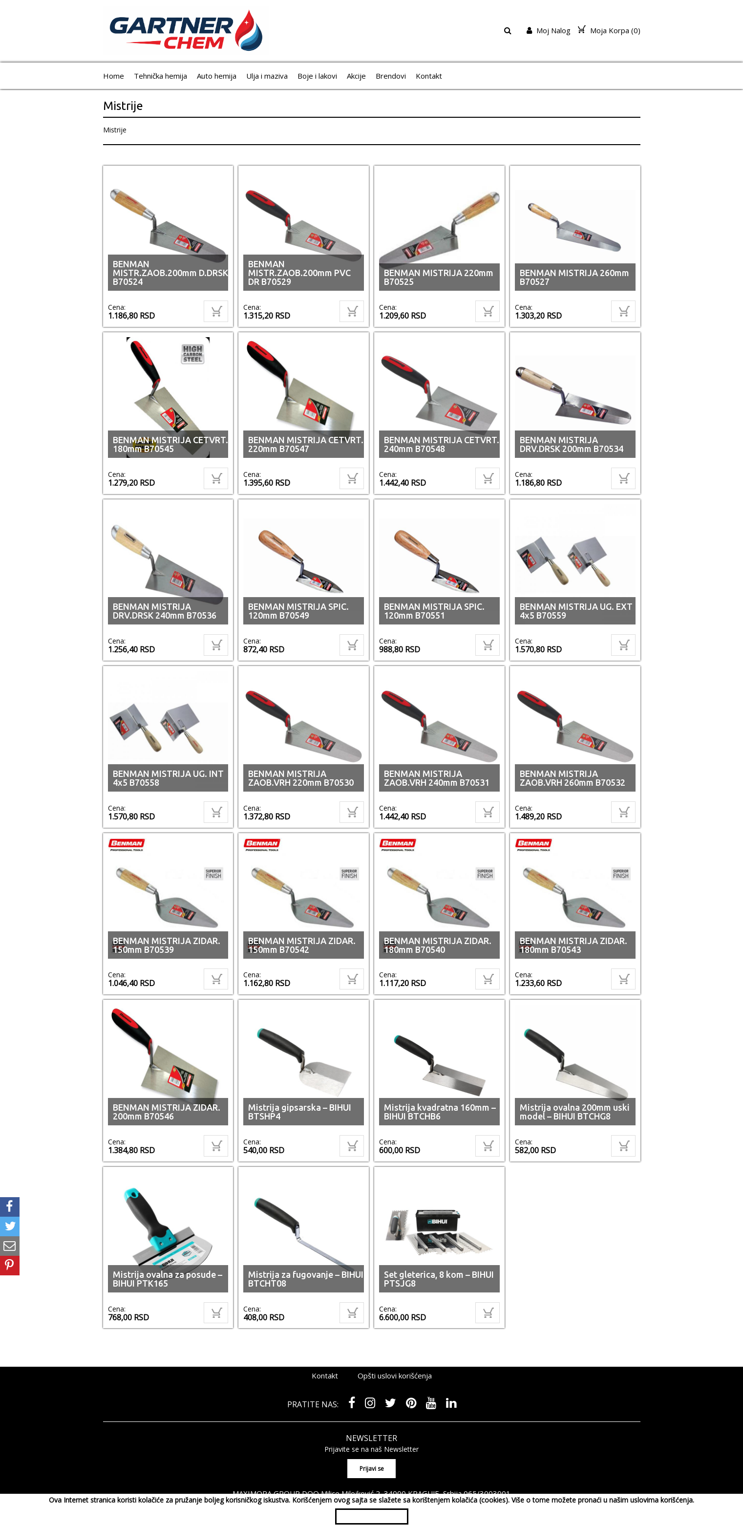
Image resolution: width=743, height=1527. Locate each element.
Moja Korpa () (609, 30)
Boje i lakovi (317, 76)
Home (113, 76)
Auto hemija (216, 76)
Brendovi (391, 76)
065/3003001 (487, 1464)
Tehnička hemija (160, 76)
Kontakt (429, 76)
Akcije (356, 76)
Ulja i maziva (267, 76)
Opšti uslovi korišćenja (395, 1347)
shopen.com (485, 1485)
